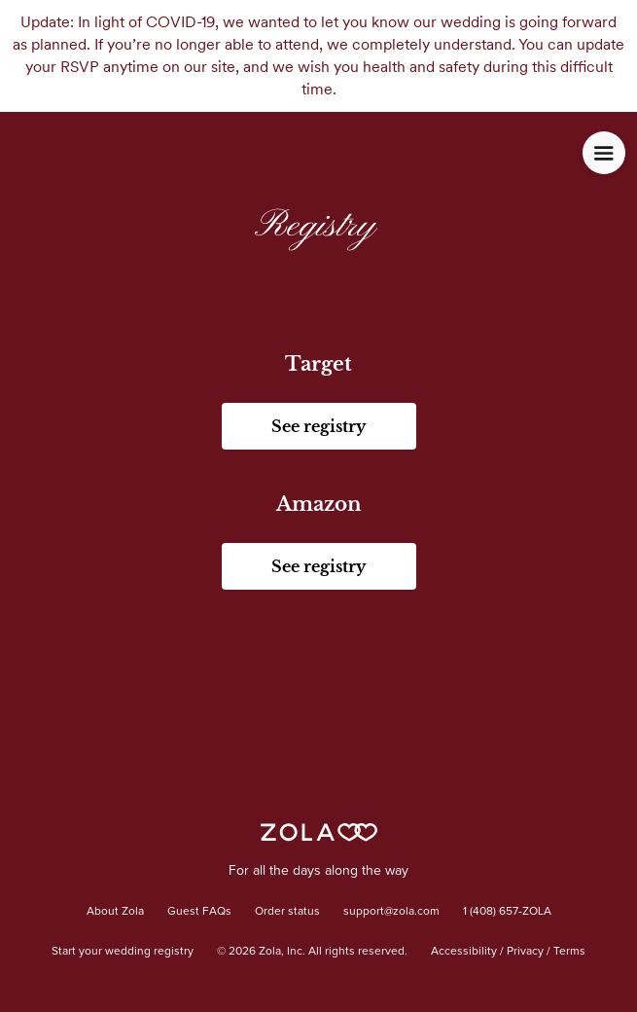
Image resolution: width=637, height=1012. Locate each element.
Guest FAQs (199, 912)
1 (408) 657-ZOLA (507, 912)
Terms (569, 952)
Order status (287, 912)
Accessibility (464, 952)
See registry (318, 426)
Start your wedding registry (123, 952)
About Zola (115, 912)
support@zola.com (391, 912)
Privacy (525, 952)
